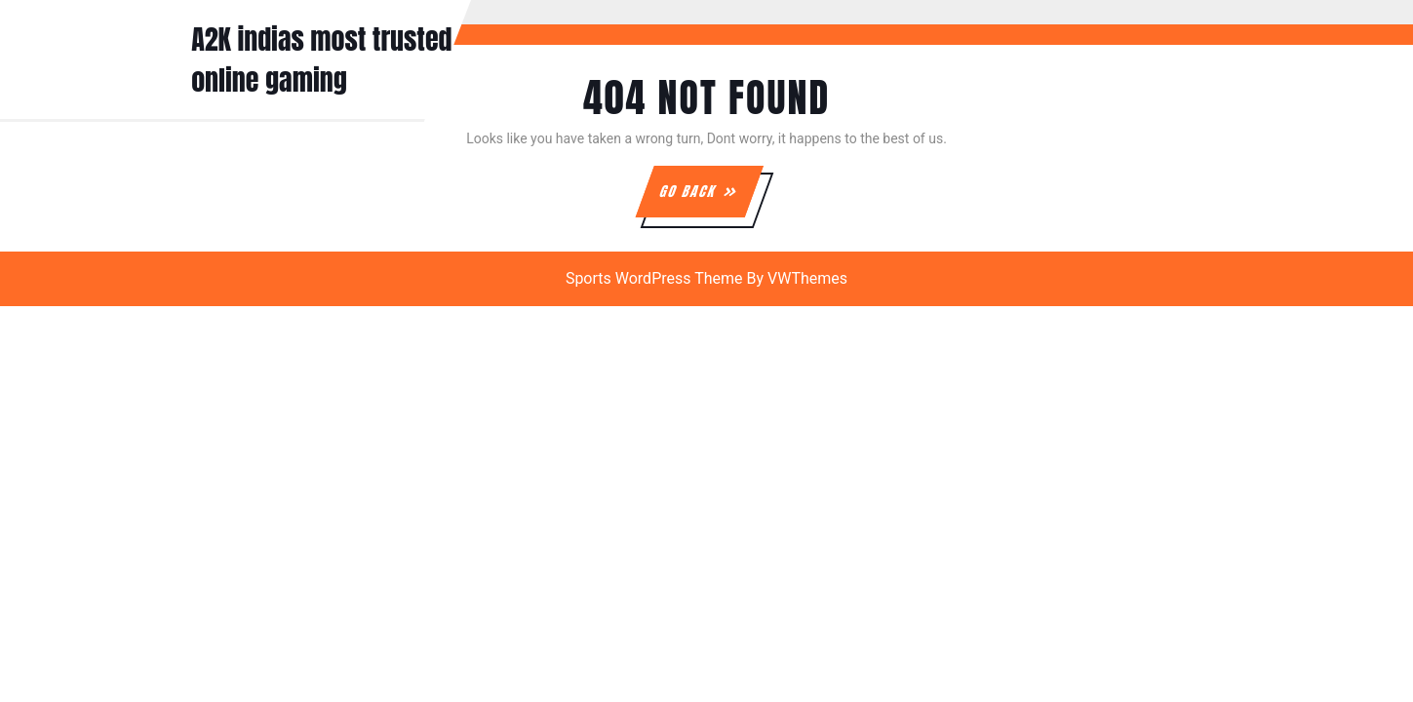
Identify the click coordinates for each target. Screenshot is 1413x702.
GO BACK (709, 198)
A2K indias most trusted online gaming (321, 59)
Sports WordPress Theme (654, 278)
